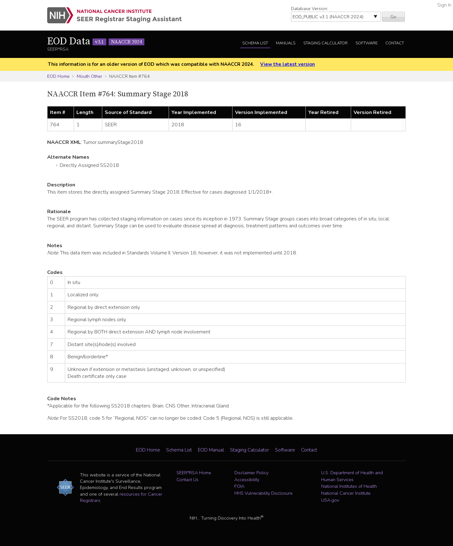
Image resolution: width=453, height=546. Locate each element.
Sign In (444, 5)
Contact (394, 43)
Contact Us (187, 479)
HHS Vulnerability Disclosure (263, 493)
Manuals (285, 43)
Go (393, 17)
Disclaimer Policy (251, 472)
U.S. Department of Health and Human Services (352, 476)
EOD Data (95, 41)
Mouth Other (89, 76)
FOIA (239, 486)
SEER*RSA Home (193, 472)
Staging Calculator (325, 43)
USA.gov (330, 500)
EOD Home (58, 76)
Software (366, 43)
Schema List (255, 43)
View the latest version (287, 64)
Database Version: (309, 8)
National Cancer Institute (346, 493)
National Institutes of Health (349, 486)
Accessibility (246, 479)
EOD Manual (211, 450)
